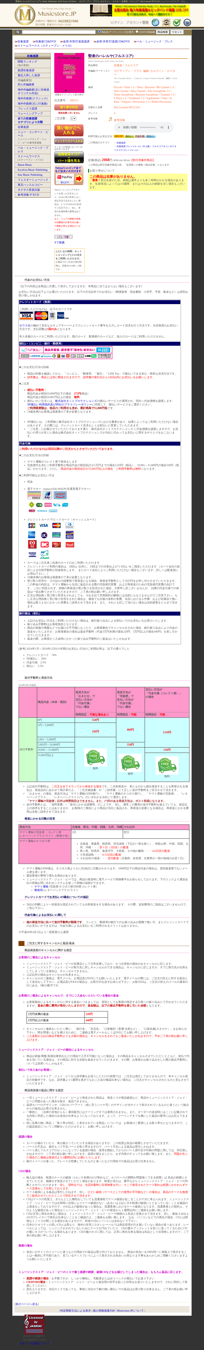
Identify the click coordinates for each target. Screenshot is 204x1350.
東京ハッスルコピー (30, 184)
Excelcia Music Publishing (33, 169)
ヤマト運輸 (41, 886)
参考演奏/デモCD (28, 194)
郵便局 (38, 890)
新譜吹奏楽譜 (26, 70)
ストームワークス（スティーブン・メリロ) (44, 45)
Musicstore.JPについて (130, 1310)
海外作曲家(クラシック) (32, 98)
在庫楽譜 (23, 127)
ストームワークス (29, 156)
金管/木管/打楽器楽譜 (76, 41)
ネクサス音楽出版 (29, 189)
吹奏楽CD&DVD (46, 41)
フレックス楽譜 (27, 108)
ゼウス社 (24, 325)
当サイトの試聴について (34, 1343)
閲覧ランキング (27, 61)
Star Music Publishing (30, 174)
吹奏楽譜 (23, 41)
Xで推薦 (59, 242)
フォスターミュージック (33, 179)
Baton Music (25, 164)
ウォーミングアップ (30, 113)
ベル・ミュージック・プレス (155, 41)
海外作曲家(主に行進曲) (32, 103)
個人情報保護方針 (104, 1310)
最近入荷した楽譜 (29, 75)
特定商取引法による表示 (75, 1310)
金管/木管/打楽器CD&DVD (112, 41)
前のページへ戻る (27, 1304)
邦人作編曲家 (26, 84)
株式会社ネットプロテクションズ (76, 400)
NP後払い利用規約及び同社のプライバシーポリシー (59, 404)
